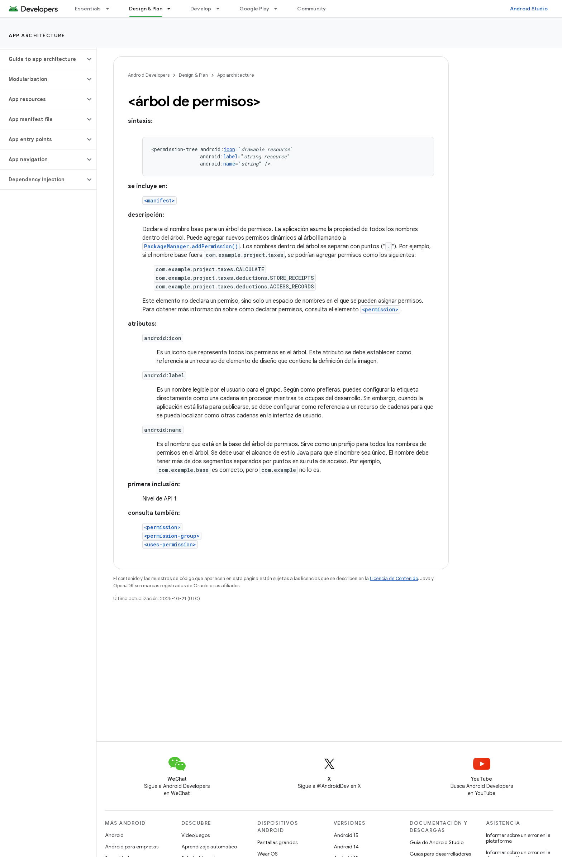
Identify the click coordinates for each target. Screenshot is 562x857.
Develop (200, 8)
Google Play (254, 8)
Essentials (88, 8)
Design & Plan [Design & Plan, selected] (145, 8)
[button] (42, 59)
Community (311, 8)
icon (229, 149)
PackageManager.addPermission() (191, 246)
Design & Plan (193, 75)
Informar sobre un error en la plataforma (518, 838)
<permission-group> (172, 535)
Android (114, 835)
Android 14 (346, 846)
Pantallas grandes (277, 842)
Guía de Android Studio (436, 842)
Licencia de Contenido (394, 578)
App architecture (37, 35)
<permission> (380, 309)
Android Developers (149, 75)
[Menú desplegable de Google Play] (279, 8)
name (229, 163)
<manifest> (159, 200)
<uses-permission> (170, 544)
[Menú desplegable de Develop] (221, 8)
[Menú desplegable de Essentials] (110, 8)
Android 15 (346, 835)
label (230, 156)
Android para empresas (131, 846)
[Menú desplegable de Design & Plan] (172, 8)
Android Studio (529, 8)
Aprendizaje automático (209, 846)
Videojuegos (195, 835)
